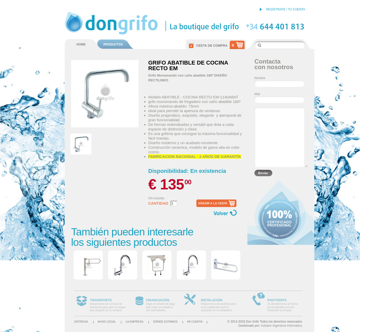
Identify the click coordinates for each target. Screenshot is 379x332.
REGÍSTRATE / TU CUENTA (285, 9)
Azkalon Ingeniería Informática (281, 325)
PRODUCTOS (113, 44)
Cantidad (158, 203)
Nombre (259, 78)
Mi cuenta (194, 321)
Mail (257, 94)
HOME (81, 44)
